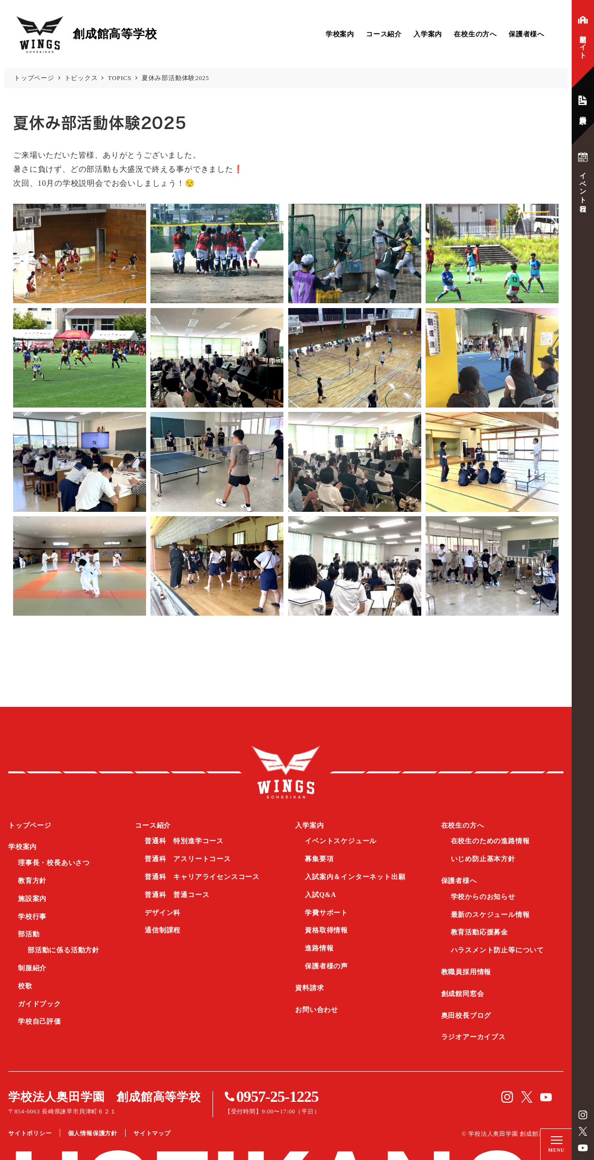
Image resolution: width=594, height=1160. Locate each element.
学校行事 (32, 916)
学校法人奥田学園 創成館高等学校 (104, 1097)
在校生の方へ (475, 34)
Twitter (583, 1131)
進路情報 (319, 948)
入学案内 (427, 34)
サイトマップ (152, 1133)
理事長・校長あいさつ (54, 862)
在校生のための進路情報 (490, 841)
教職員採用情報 (466, 972)
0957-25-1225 (277, 1096)
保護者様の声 (326, 966)
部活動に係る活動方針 (63, 950)
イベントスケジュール (341, 841)
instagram (583, 1115)
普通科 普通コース (177, 895)
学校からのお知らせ (483, 896)
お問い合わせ (316, 1009)
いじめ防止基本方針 (483, 859)
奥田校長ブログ (466, 1015)
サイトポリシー (30, 1133)
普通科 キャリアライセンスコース (202, 877)
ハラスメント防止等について (497, 950)
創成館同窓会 (462, 993)
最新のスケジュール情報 (490, 914)
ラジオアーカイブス (473, 1037)
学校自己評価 (39, 1021)
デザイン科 (163, 912)
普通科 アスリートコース (188, 859)
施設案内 (32, 898)
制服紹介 (32, 968)
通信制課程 (163, 930)
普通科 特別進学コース (184, 841)
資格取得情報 (326, 930)
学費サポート (326, 912)
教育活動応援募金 (479, 932)
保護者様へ (526, 34)
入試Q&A (320, 895)
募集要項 (319, 859)
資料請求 (309, 988)
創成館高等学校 (286, 772)
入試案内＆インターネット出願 (355, 877)
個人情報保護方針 (92, 1133)
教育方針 (32, 880)
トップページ (29, 825)
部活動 (28, 934)
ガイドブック (39, 1004)
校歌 (25, 986)
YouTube (583, 1148)
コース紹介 (384, 34)
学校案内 (340, 34)
